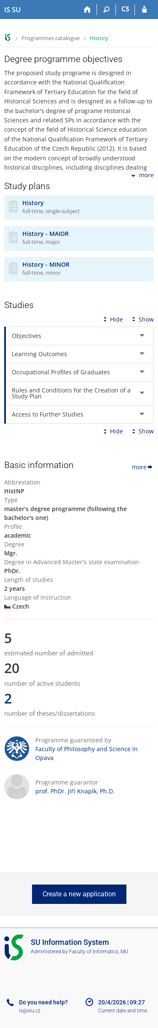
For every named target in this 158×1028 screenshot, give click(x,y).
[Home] (87, 9)
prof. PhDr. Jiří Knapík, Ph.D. (75, 791)
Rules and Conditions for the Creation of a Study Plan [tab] (71, 393)
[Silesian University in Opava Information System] (12, 9)
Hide (112, 319)
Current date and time (122, 1011)
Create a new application (79, 894)
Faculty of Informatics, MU (98, 952)
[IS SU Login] (144, 9)
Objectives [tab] (26, 336)
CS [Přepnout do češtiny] (125, 9)
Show (142, 319)
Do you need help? (43, 1002)
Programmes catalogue (50, 38)
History (99, 38)
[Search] (106, 9)
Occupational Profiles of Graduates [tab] (61, 372)
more (142, 176)
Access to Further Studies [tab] (47, 414)
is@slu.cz (29, 1011)
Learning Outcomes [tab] (39, 354)
